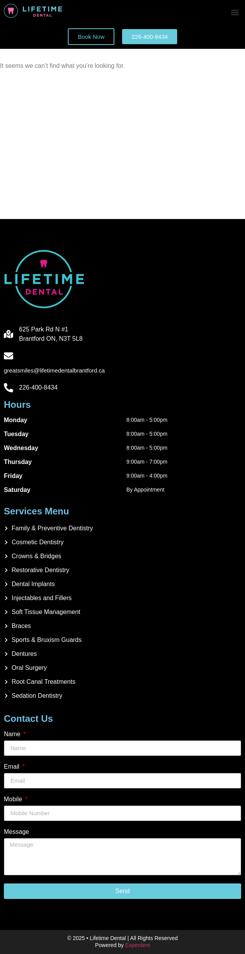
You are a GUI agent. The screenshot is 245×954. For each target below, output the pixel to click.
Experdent (137, 945)
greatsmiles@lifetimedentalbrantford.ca (54, 370)
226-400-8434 (38, 387)
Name (13, 734)
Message (16, 832)
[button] (234, 12)
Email (12, 767)
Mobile (14, 799)
